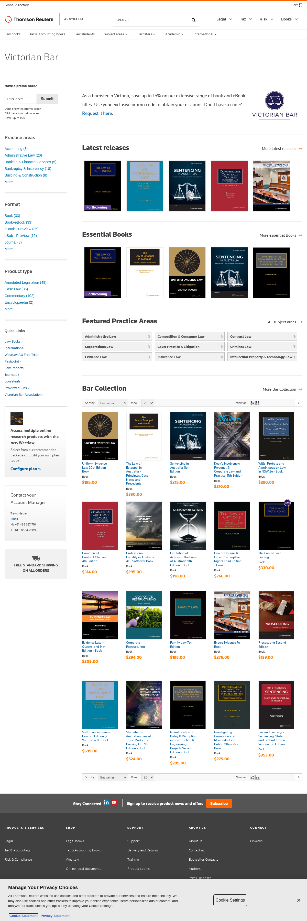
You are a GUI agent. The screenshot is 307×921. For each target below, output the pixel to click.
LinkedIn (256, 841)
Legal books (75, 841)
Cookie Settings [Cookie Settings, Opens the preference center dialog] (230, 900)
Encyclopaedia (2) (19, 302)
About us (195, 841)
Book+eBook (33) (18, 222)
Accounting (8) (16, 149)
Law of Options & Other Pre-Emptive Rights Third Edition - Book (228, 559)
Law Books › (14, 341)
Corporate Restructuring (135, 645)
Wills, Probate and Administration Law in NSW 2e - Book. (272, 468)
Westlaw (72, 859)
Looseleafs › (14, 381)
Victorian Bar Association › (24, 394)
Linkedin (106, 802)
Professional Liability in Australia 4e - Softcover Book (140, 557)
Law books (12, 34)
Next (298, 402)
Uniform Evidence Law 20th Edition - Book (95, 468)
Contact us (196, 850)
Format (12, 204)
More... (10, 182)
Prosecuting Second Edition (272, 645)
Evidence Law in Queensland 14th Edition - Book (93, 647)
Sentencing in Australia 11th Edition (179, 468)
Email (14, 519)
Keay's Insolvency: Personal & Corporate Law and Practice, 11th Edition (228, 470)
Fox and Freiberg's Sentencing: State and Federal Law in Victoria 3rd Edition (271, 738)
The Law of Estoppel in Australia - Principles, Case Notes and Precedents (137, 474)
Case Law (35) (16, 289)
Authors (195, 869)
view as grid (257, 403)
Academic (174, 34)
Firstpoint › (13, 361)
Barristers (146, 34)
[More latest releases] (282, 149)
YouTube (114, 802)
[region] (153, 900)
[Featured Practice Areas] (285, 322)
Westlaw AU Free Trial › (22, 355)
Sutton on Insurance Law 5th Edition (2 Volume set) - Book (96, 736)
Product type (18, 271)
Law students (84, 34)
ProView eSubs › (17, 388)
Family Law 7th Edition (181, 645)
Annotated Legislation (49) (25, 282)
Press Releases (200, 878)
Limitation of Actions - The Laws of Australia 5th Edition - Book (183, 559)
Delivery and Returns (142, 850)
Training (133, 859)
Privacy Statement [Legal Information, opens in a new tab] (54, 916)
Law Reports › (15, 368)
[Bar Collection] (282, 389)
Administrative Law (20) (23, 155)
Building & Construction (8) (26, 175)
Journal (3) (13, 242)
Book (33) (12, 216)
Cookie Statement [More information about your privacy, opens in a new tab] (23, 916)
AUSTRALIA (74, 19)
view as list (252, 403)
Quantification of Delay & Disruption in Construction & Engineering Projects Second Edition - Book (183, 742)
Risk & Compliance (18, 859)
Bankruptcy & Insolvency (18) (28, 169)
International (205, 34)
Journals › (12, 374)
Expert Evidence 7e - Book (228, 645)
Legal (9, 841)
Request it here (97, 113)
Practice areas (20, 137)
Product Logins (138, 869)
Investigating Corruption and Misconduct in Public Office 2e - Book (226, 740)
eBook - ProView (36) (22, 229)
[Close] (298, 900)
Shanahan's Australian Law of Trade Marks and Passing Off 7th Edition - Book (138, 740)
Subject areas (116, 34)
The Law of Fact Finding (269, 555)
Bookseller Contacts (203, 859)
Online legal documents (83, 869)
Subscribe (219, 803)
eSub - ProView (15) (21, 236)
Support (133, 841)
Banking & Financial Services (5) (30, 162)
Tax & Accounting (17, 850)
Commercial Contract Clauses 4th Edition (94, 557)
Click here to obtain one (20, 113)
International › (16, 348)
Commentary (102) (20, 296)
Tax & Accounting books (47, 34)
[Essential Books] (281, 235)
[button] (18, 5)
